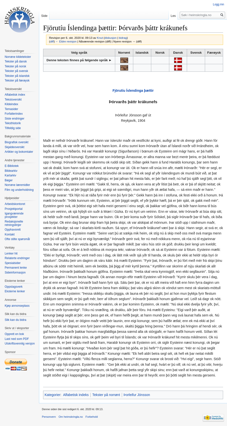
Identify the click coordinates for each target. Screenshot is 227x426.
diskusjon (110, 37)
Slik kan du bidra (15, 320)
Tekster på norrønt (106, 395)
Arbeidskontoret (15, 204)
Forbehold (91, 416)
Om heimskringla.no (70, 416)
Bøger (9, 180)
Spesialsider (12, 263)
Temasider (11, 109)
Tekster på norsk (15, 66)
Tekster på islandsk (17, 76)
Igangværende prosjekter (14, 215)
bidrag (123, 37)
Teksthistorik (13, 123)
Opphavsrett (12, 229)
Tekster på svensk (16, 71)
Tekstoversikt (13, 99)
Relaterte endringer (17, 258)
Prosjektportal (13, 209)
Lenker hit (11, 253)
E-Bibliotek (12, 166)
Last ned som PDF (17, 339)
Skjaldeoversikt (14, 147)
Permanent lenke (16, 267)
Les (173, 16)
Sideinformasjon (15, 272)
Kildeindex (11, 104)
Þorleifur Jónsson (137, 395)
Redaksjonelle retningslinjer (14, 223)
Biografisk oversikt (16, 142)
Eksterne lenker (15, 291)
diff (52, 41)
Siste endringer (14, 118)
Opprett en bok (14, 334)
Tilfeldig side (13, 128)
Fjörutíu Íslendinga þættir (133, 90)
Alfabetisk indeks (76, 395)
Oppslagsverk (13, 286)
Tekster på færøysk (17, 80)
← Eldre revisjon (66, 41)
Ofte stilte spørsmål (17, 239)
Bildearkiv (11, 170)
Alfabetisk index (15, 94)
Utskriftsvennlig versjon (20, 343)
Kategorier (52, 395)
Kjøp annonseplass (17, 305)
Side (44, 16)
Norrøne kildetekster (18, 57)
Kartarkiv (10, 175)
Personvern (49, 416)
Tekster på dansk (16, 61)
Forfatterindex (14, 113)
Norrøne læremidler (17, 185)
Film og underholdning (19, 190)
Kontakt (10, 234)
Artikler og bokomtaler (19, 151)
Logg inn (218, 4)
